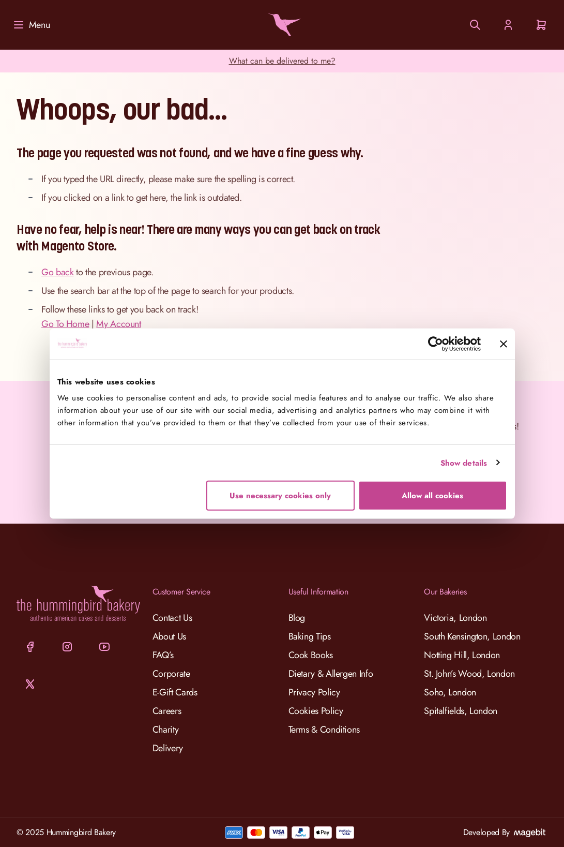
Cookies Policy (315, 711)
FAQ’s (163, 655)
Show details (463, 462)
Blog (297, 618)
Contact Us (172, 618)
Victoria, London (455, 618)
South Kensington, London (472, 636)
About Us (169, 636)
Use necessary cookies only (280, 495)
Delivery (168, 748)
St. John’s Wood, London (469, 673)
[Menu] (31, 24)
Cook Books (310, 655)
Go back (57, 272)
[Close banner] (503, 343)
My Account (118, 324)
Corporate (171, 673)
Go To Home (65, 324)
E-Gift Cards (175, 692)
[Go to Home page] (282, 24)
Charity (165, 729)
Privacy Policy (314, 692)
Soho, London (450, 692)
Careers (167, 711)
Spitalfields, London (460, 711)
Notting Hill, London (462, 655)
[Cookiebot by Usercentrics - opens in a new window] (435, 343)
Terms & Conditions (324, 729)
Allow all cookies (432, 495)
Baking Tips (309, 636)
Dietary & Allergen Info (330, 673)
